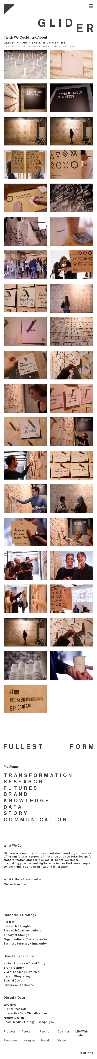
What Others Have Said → (23, 879)
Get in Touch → (15, 884)
